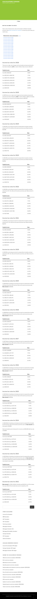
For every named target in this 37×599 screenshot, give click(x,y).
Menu (18, 21)
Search (32, 507)
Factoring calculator (7, 524)
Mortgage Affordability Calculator (10, 531)
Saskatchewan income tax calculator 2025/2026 (13, 584)
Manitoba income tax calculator (9, 562)
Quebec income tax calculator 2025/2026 (12, 581)
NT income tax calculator (8, 569)
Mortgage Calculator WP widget (9, 550)
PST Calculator (6, 536)
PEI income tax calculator (8, 579)
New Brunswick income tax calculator (11, 565)
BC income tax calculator (8, 560)
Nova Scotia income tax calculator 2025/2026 (13, 572)
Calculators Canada (11, 1)
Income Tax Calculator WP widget (10, 545)
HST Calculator (6, 521)
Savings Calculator (7, 533)
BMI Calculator (6, 516)
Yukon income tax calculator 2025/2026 (11, 586)
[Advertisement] (18, 11)
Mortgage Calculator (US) (8, 528)
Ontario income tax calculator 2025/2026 (12, 577)
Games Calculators (7, 538)
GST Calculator (6, 519)
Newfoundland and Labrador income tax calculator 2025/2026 (16, 567)
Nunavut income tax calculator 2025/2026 (12, 574)
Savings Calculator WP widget (9, 548)
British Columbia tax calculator (15, 30)
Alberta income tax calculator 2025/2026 (11, 557)
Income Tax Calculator (7, 514)
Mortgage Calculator (7, 526)
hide (19, 35)
